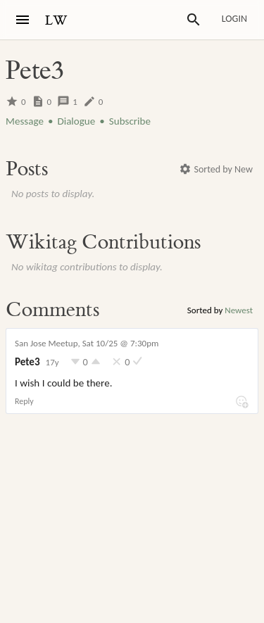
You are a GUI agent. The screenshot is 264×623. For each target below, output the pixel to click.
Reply (24, 401)
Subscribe (130, 121)
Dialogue (76, 121)
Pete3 (27, 361)
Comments (52, 309)
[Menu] (22, 20)
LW (56, 20)
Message (25, 121)
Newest (239, 310)
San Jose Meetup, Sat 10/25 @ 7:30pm (86, 343)
